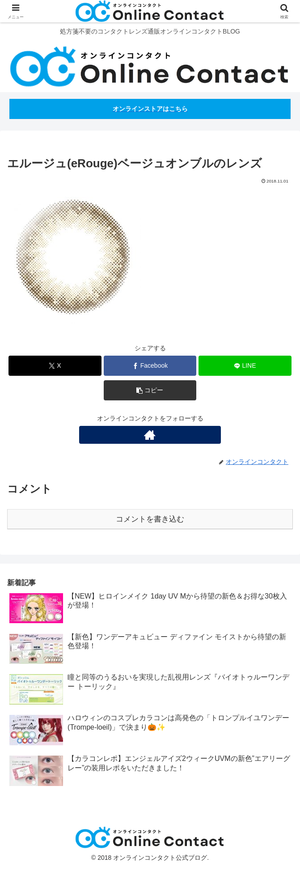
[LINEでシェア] (245, 366)
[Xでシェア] (54, 366)
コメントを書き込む (150, 519)
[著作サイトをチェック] (149, 435)
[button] (150, 390)
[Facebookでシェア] (150, 366)
